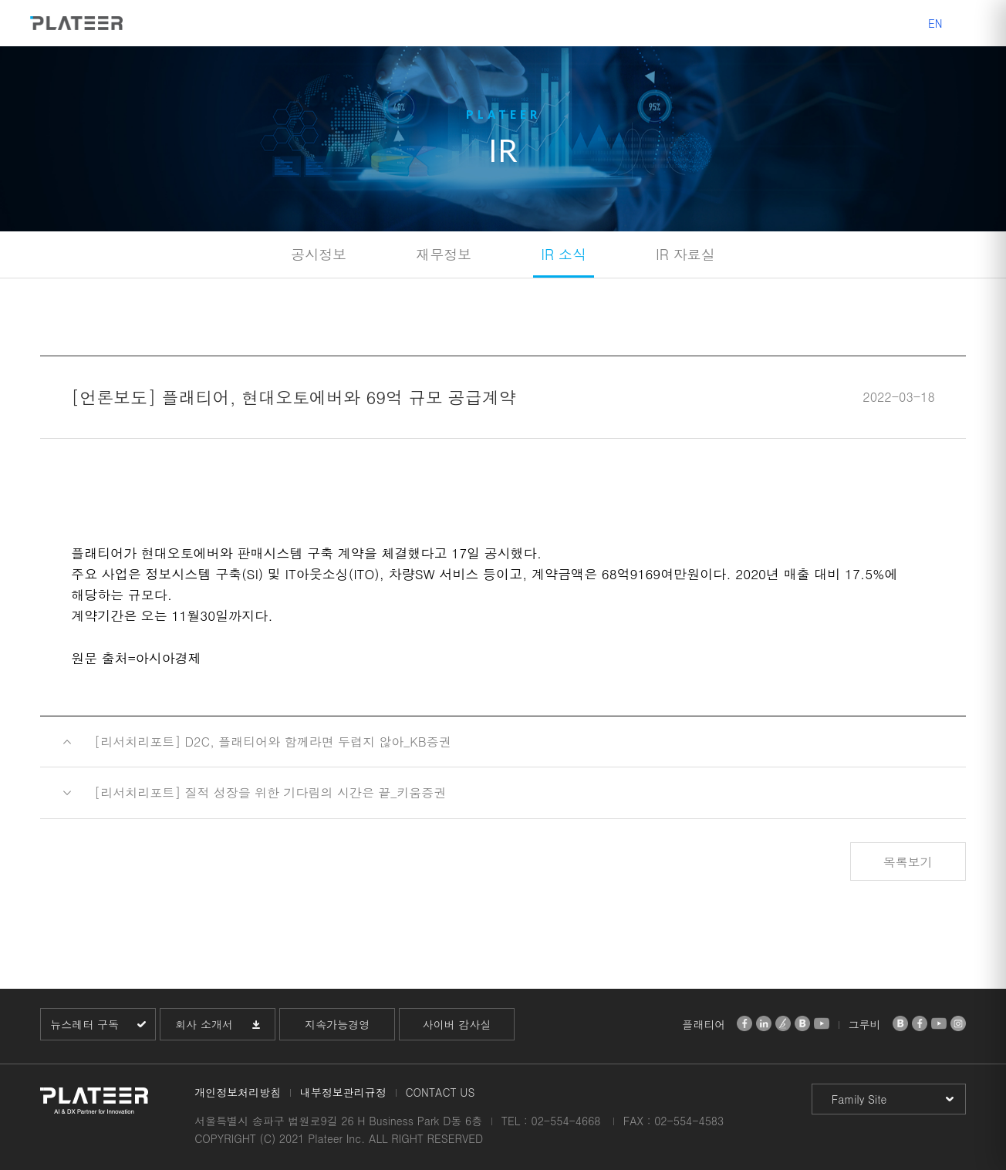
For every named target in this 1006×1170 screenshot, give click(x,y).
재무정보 (443, 254)
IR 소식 (563, 254)
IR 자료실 (685, 254)
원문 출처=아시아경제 (136, 658)
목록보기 (908, 862)
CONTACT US (440, 1092)
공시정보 (318, 254)
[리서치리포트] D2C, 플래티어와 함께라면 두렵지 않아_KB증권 (272, 741)
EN (935, 23)
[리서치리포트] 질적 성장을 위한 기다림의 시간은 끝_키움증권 (270, 792)
